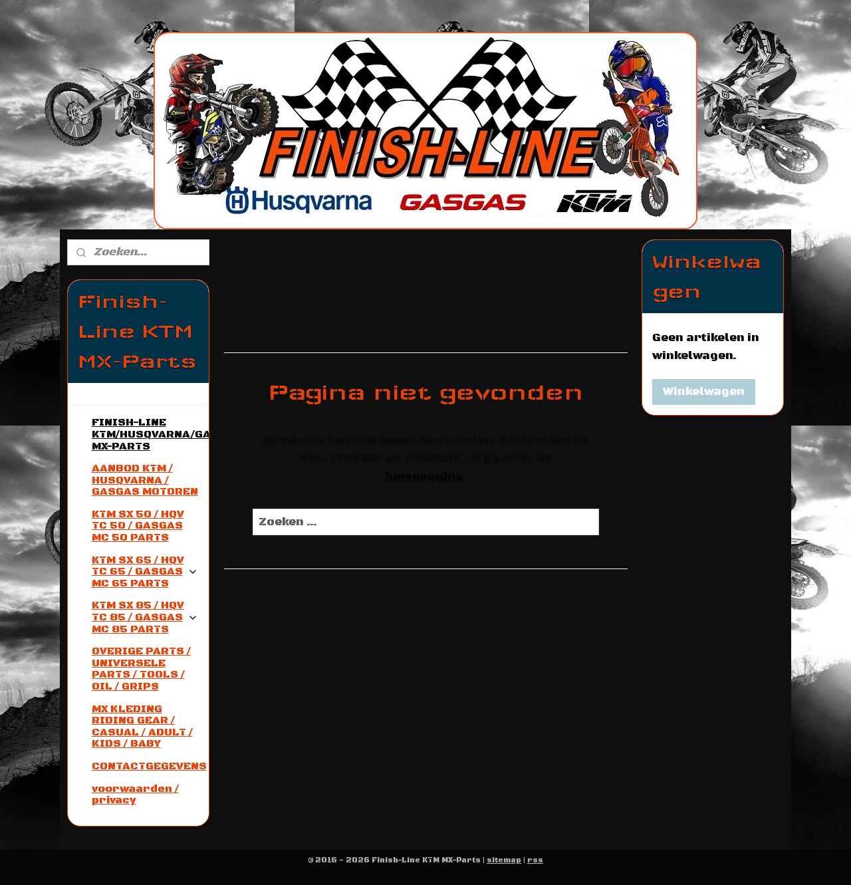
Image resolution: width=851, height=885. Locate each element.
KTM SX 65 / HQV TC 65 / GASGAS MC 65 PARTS (145, 571)
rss (535, 860)
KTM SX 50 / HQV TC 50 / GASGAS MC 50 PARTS (138, 525)
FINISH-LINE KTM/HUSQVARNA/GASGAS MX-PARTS (150, 434)
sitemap (504, 860)
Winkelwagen (704, 391)
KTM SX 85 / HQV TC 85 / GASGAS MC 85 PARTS (145, 616)
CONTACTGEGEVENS (149, 766)
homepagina (423, 476)
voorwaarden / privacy (135, 794)
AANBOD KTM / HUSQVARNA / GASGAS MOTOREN (145, 479)
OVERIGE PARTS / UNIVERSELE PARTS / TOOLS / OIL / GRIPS (141, 668)
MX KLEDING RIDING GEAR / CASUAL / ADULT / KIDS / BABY (142, 726)
